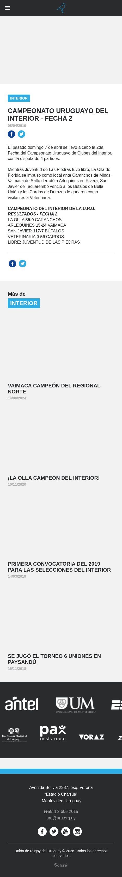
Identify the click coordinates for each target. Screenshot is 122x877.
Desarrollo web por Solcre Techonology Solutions (61, 865)
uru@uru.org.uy (60, 818)
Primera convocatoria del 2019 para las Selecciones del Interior (59, 567)
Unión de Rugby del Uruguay (61, 8)
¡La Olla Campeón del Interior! (54, 478)
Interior (19, 98)
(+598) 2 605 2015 (61, 811)
